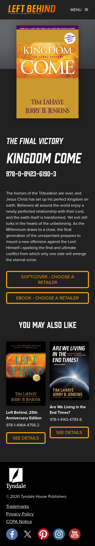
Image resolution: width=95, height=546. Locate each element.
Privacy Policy (20, 514)
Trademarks (17, 506)
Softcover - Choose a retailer (47, 279)
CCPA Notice (19, 521)
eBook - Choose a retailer (47, 298)
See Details (26, 438)
